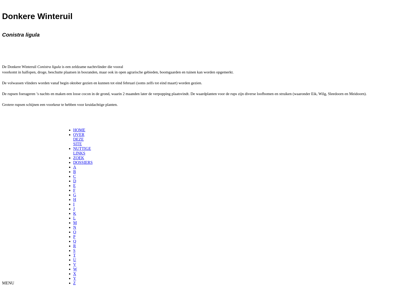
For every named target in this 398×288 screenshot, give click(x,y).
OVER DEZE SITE (78, 139)
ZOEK (78, 158)
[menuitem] (75, 130)
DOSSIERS (83, 162)
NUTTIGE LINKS (82, 150)
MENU (8, 283)
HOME (79, 130)
